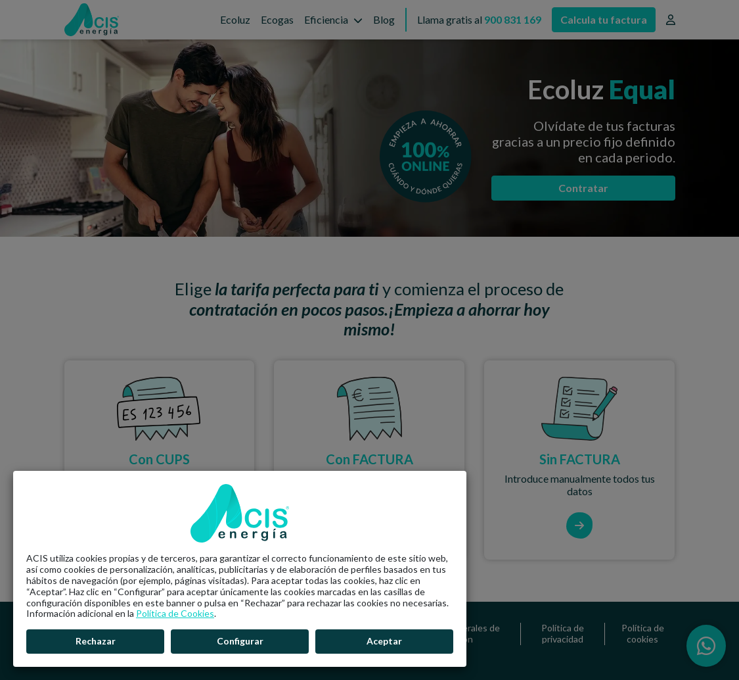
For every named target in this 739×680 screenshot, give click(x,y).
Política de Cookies (175, 613)
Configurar (240, 640)
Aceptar (384, 640)
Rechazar (96, 640)
